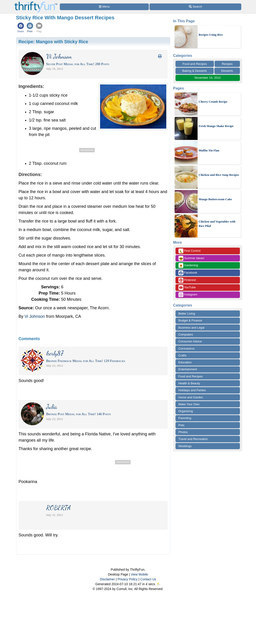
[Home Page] (36, 3)
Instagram (187, 294)
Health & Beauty (189, 383)
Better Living (186, 313)
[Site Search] (195, 6)
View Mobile (139, 574)
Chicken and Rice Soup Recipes (219, 175)
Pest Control (189, 251)
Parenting (184, 418)
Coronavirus (186, 348)
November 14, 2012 (207, 77)
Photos (183, 432)
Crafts (182, 355)
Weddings (185, 446)
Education (185, 362)
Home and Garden (190, 397)
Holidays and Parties (192, 390)
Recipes (227, 64)
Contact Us (148, 579)
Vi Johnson (35, 316)
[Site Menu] (104, 6)
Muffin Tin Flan (209, 150)
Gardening (188, 265)
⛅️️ (159, 584)
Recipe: (53, 41)
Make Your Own (189, 404)
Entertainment (187, 369)
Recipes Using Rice (211, 34)
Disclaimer (107, 579)
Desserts (227, 70)
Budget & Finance (190, 320)
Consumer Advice (190, 341)
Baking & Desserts (194, 70)
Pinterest (187, 280)
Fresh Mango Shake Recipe (216, 126)
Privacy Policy (128, 579)
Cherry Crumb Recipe (213, 101)
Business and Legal (191, 327)
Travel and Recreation (193, 439)
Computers (185, 334)
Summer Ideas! (191, 258)
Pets (181, 425)
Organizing (185, 411)
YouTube (187, 287)
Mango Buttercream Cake (215, 199)
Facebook (187, 272)
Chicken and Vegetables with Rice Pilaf (217, 224)
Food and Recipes (195, 64)
